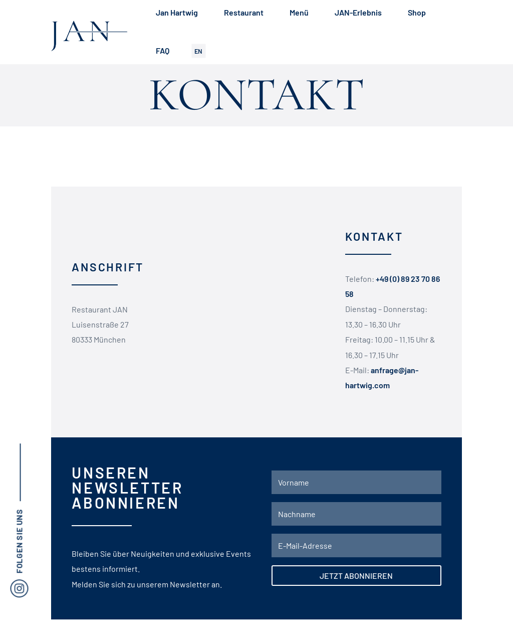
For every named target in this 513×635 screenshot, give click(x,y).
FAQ (162, 50)
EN (198, 50)
